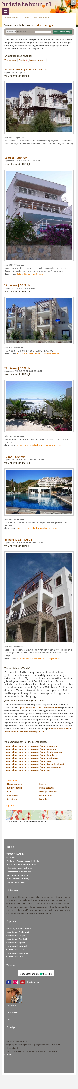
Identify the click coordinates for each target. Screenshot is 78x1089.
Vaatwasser (13, 795)
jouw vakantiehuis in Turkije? (40, 707)
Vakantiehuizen (5, 11)
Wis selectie (10, 59)
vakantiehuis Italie (15, 949)
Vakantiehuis (11, 17)
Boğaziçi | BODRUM (15, 157)
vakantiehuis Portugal (16, 946)
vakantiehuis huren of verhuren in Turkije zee (27, 770)
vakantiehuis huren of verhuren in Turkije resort (28, 761)
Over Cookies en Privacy (17, 878)
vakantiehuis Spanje (15, 942)
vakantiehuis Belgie (15, 935)
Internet (43, 784)
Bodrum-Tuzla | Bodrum (18, 539)
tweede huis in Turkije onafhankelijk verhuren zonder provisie (37, 730)
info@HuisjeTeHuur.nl (49, 1044)
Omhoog (8, 1054)
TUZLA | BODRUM (14, 456)
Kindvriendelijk (14, 787)
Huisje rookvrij (14, 784)
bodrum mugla (43, 25)
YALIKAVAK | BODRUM (17, 285)
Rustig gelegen (46, 787)
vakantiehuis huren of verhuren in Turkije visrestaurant (32, 767)
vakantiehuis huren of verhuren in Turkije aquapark (30, 745)
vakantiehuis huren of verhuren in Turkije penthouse (31, 758)
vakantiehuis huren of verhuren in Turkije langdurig (30, 755)
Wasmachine (45, 795)
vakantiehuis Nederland (17, 932)
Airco (8, 1019)
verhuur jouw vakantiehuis (19, 928)
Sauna (10, 791)
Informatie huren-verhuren (19, 868)
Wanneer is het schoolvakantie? (21, 864)
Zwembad (44, 799)
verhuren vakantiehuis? (17, 1041)
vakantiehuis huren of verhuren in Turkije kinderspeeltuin (33, 752)
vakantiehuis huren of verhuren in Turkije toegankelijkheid (34, 764)
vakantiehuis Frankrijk (16, 939)
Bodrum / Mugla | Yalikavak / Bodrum (26, 69)
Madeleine (11, 1004)
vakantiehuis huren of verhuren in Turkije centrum (30, 748)
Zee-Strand (12, 799)
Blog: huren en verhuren (17, 875)
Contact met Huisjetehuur (18, 871)
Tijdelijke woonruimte (50, 791)
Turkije (26, 17)
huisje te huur (33, 982)
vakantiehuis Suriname (17, 953)
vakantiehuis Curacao (16, 956)
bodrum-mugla (41, 17)
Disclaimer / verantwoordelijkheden (23, 860)
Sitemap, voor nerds (15, 882)
